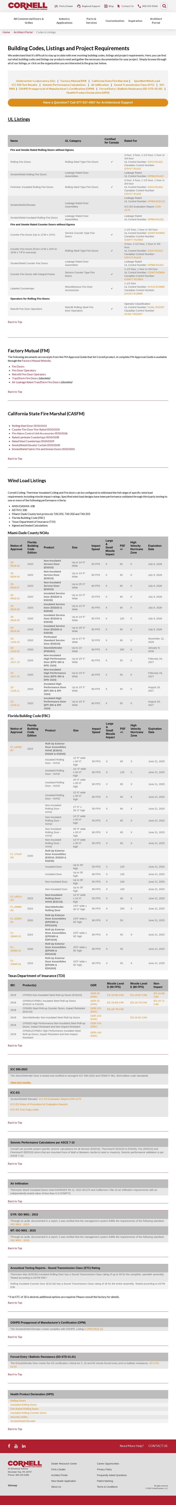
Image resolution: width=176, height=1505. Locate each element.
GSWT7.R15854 (133, 239)
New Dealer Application (63, 1481)
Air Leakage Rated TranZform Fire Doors (36, 382)
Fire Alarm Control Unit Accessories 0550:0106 (40, 433)
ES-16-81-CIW (138, 1017)
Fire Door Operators (24, 370)
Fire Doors (18, 366)
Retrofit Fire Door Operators (29, 374)
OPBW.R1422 (156, 176)
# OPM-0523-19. (93, 1328)
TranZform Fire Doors (25, 378)
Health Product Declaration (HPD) (88, 92)
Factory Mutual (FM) (73, 80)
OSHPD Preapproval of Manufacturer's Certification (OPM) (56, 88)
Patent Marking (105, 1481)
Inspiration (135, 20)
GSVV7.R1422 (132, 168)
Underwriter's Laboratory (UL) (35, 80)
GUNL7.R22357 (133, 314)
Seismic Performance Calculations (64, 84)
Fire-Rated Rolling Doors (24, 1408)
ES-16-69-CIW (115, 1002)
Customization (115, 20)
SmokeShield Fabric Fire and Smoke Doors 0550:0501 (43, 449)
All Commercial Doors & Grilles (29, 20)
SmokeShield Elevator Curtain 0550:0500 (36, 445)
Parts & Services (91, 20)
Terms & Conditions (107, 1486)
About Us (56, 1486)
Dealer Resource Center (64, 1463)
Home (6, 32)
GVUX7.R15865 (133, 293)
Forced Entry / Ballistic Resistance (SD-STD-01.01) (130, 88)
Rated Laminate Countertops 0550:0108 (35, 437)
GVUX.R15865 (156, 286)
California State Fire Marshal (110, 80)
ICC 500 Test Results (24, 84)
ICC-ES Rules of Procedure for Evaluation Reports (39, 1104)
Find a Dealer (58, 1469)
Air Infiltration (100, 84)
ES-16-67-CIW (138, 995)
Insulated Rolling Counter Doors (28, 1412)
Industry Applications (64, 20)
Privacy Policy (104, 1469)
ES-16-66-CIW (115, 995)
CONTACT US (157, 1446)
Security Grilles (19, 1416)
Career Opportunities (108, 1463)
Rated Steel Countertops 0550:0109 (33, 441)
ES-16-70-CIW (138, 1002)
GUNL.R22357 (156, 307)
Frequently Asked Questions (112, 1475)
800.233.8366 (22, 1475)
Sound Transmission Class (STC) (134, 84)
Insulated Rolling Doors (23, 1404)
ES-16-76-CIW (115, 1009)
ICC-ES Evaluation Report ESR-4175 (60, 1099)
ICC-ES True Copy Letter (24, 1109)
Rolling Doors (18, 1400)
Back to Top (15, 321)
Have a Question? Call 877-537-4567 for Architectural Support (88, 102)
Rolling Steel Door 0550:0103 (29, 425)
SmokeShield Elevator (23, 1421)
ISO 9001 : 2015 (19, 1224)
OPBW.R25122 (156, 201)
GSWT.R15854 (156, 232)
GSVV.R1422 (155, 161)
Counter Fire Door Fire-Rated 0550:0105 (36, 429)
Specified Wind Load (147, 80)
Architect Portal (156, 20)
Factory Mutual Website (36, 360)
